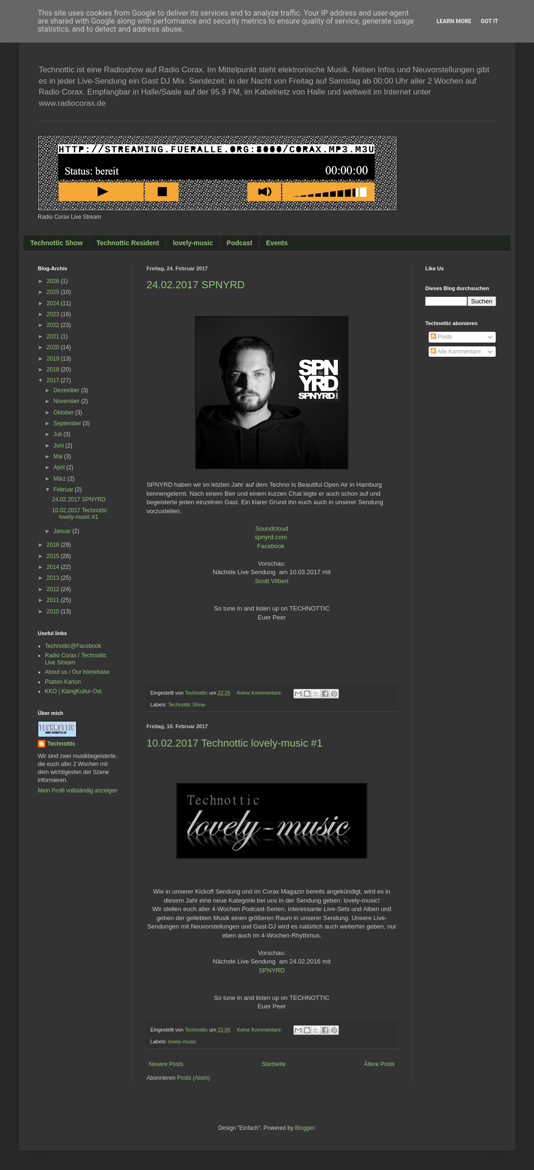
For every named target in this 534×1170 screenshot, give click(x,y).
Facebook (270, 546)
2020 (54, 347)
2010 (54, 611)
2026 (54, 281)
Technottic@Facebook (73, 646)
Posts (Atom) (193, 1078)
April (59, 467)
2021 (54, 336)
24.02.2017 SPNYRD (195, 285)
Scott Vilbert (272, 581)
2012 (54, 589)
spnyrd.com (271, 537)
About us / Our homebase (77, 672)
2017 (54, 380)
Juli (58, 434)
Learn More (454, 21)
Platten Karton (63, 682)
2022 (54, 325)
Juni (59, 445)
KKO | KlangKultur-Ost (73, 691)
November (67, 401)
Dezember (67, 390)
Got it (489, 21)
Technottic (61, 743)
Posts (441, 337)
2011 (54, 600)
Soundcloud (271, 528)
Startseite (274, 1064)
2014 (54, 567)
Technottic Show (56, 243)
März (60, 478)
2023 (54, 314)
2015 (54, 556)
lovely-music (193, 243)
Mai (58, 456)
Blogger (304, 1128)
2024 (54, 303)
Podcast (239, 243)
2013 (54, 578)
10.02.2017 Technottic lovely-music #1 (234, 743)
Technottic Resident (127, 243)
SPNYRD (272, 970)
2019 (54, 358)
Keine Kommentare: (260, 693)
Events (277, 243)
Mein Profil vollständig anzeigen (78, 790)
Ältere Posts (379, 1064)
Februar (64, 489)
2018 (54, 369)
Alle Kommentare (456, 351)
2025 (54, 292)
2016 (54, 545)
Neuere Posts (166, 1064)
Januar (62, 531)
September (68, 423)
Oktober (64, 412)
